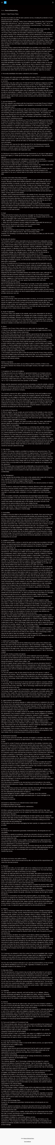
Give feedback (27, 1141)
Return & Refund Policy (29, 1138)
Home (2, 10)
